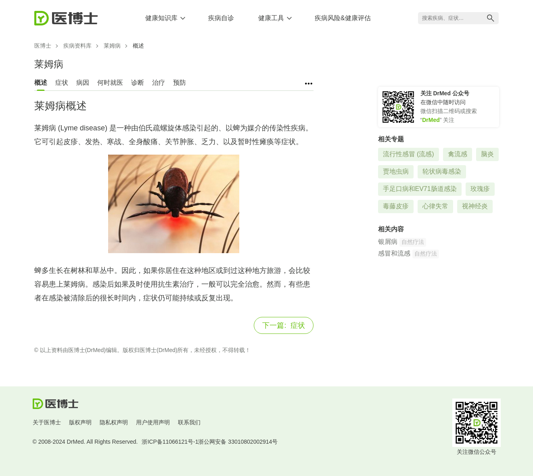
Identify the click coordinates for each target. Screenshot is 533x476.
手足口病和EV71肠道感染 (420, 188)
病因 (82, 82)
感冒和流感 (394, 253)
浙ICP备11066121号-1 (170, 441)
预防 (179, 82)
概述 (40, 82)
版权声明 (80, 422)
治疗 (158, 82)
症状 (61, 82)
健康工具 (271, 18)
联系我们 (189, 422)
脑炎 (487, 154)
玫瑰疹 (480, 188)
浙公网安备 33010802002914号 (238, 441)
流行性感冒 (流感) (408, 154)
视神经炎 (475, 206)
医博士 (42, 45)
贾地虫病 (396, 171)
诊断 (137, 82)
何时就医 (110, 82)
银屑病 (387, 241)
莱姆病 (112, 45)
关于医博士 (47, 422)
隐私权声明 (114, 422)
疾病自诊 (221, 18)
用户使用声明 (153, 422)
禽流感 (457, 154)
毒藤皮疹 (396, 206)
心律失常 (435, 206)
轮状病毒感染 (441, 171)
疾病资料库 (77, 45)
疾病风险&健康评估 (343, 18)
